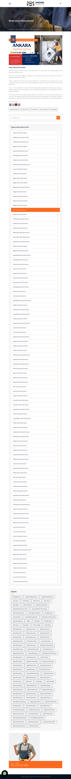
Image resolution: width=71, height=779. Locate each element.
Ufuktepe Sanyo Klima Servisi (20, 468)
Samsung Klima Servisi (45, 665)
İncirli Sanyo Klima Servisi (19, 332)
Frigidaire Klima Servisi (18, 653)
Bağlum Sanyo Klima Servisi (20, 183)
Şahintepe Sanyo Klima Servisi (21, 436)
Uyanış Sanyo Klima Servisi (20, 482)
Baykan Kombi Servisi (32, 689)
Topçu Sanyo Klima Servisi (19, 445)
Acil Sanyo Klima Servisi (19, 527)
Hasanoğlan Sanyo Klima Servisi (21, 314)
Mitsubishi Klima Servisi (32, 661)
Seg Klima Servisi (30, 669)
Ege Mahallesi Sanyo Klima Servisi (22, 255)
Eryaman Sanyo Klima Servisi (20, 278)
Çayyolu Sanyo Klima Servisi (20, 228)
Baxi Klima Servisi (17, 637)
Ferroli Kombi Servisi (31, 706)
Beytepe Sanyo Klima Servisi (20, 201)
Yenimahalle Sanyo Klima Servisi (21, 504)
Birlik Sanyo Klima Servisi (19, 210)
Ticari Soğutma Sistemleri (34, 613)
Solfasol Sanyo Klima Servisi (20, 427)
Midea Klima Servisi (17, 661)
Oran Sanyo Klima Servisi (19, 387)
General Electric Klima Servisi (49, 653)
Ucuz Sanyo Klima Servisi (19, 541)
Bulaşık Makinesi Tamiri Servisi (20, 609)
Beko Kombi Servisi (17, 694)
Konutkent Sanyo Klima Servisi (21, 364)
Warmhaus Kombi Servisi (19, 726)
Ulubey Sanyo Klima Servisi (20, 473)
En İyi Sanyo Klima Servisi (19, 577)
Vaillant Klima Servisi (31, 677)
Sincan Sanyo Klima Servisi (20, 423)
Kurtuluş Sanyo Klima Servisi (20, 368)
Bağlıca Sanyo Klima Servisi (20, 178)
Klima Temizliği (43, 109)
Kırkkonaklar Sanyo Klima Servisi (21, 355)
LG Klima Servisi (44, 657)
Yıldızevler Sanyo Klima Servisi (21, 513)
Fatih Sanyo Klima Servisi (19, 296)
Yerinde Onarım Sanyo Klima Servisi (22, 550)
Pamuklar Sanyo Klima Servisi (20, 400)
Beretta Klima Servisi (18, 641)
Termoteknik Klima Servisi (33, 673)
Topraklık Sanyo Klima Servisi (20, 455)
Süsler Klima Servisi (17, 673)
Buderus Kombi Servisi (45, 694)
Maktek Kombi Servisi (49, 710)
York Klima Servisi (17, 681)
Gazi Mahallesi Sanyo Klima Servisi (22, 300)
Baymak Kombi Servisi (47, 689)
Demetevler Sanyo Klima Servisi (21, 242)
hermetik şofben (48, 621)
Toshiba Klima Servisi (48, 673)
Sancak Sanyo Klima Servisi (20, 414)
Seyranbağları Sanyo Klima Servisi (22, 418)
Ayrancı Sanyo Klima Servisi (20, 169)
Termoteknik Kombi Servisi (37, 718)
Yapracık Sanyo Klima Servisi (20, 491)
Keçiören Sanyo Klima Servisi (20, 346)
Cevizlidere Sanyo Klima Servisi (21, 219)
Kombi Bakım (39, 681)
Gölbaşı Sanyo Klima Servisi (20, 305)
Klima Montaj (53, 109)
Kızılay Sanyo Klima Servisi (20, 350)
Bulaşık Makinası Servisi (47, 597)
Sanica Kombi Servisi (33, 714)
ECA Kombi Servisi (17, 706)
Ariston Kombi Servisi (18, 689)
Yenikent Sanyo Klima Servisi (20, 509)
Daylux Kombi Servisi (45, 697)
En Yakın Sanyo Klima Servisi (20, 581)
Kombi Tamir (29, 681)
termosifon (37, 621)
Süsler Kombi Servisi (48, 714)
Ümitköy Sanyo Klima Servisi (20, 486)
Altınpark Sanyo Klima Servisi (20, 160)
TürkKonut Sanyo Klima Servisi (21, 459)
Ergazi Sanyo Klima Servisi (20, 273)
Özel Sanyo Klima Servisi (19, 572)
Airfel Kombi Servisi (17, 685)
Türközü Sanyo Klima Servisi (20, 450)
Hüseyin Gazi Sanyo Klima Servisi (21, 323)
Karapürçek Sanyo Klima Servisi (21, 337)
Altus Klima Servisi (17, 633)
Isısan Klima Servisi (17, 657)
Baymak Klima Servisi (31, 637)
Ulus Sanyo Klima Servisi (19, 477)
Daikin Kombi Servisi (31, 697)
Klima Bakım (34, 109)
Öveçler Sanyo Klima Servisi (20, 396)
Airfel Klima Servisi (17, 629)
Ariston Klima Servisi (45, 633)
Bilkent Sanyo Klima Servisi (20, 205)
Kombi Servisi (26, 601)
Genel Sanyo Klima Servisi (19, 559)
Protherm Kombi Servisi (18, 714)
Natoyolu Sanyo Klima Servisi (20, 382)
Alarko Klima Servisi (31, 629)
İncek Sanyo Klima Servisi (19, 328)
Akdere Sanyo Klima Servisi (20, 146)
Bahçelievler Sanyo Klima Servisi (21, 187)
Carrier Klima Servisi (46, 641)
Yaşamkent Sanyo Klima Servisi (21, 495)
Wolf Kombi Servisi (33, 726)
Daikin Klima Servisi (31, 645)
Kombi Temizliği (50, 681)
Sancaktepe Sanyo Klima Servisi (21, 409)
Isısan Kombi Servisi (45, 706)
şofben (28, 621)
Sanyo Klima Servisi (14, 109)
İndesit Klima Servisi (31, 657)
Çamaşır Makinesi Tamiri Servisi (39, 609)
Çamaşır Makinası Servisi (31, 597)
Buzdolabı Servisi (17, 597)
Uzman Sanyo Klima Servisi (20, 536)
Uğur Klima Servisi (17, 677)
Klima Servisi (36, 601)
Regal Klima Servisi (31, 665)
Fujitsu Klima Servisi (33, 653)
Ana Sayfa (11, 29)
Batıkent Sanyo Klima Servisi (20, 196)
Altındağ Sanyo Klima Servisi (20, 155)
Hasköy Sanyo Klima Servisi (20, 319)
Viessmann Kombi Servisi (49, 722)
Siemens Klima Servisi (44, 669)
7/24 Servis (16, 601)
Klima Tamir (25, 109)
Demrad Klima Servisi (18, 649)
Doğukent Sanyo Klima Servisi (20, 251)
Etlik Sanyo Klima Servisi (19, 291)
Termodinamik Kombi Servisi (20, 718)
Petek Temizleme (27, 605)
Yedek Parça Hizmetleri (18, 613)
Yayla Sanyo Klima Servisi (19, 500)
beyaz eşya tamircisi (18, 621)
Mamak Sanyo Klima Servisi (20, 377)
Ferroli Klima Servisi (47, 649)
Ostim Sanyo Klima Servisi (19, 391)
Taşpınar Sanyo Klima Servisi (20, 441)
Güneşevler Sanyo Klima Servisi (21, 309)
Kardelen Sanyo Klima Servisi (20, 341)
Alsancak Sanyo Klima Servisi (20, 151)
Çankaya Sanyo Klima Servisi (20, 223)
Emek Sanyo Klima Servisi (19, 269)
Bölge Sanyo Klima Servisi (19, 554)
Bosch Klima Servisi (32, 641)
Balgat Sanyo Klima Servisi (20, 192)
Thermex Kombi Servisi (18, 722)
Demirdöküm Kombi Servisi (19, 702)
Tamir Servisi (47, 601)
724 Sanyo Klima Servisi (19, 532)
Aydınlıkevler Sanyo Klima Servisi (21, 164)
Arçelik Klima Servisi (31, 633)
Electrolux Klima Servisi (33, 649)
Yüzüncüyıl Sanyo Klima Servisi (21, 518)
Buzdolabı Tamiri (49, 613)
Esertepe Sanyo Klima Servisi (20, 282)
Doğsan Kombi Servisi (35, 702)
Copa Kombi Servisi (17, 697)
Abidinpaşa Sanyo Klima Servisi (21, 137)
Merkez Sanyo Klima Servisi (20, 563)
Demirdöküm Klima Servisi (46, 645)
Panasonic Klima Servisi (48, 661)
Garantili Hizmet (17, 617)
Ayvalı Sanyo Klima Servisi (19, 174)
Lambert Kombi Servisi (34, 710)
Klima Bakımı (16, 605)
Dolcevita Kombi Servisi (50, 702)
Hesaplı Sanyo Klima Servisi (20, 545)
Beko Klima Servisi (44, 637)
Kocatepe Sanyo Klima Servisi (20, 359)
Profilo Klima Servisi (18, 665)
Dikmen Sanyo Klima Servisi (20, 246)
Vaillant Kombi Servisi (33, 722)
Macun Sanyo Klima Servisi (20, 373)
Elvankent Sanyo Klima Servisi (20, 264)
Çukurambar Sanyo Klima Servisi (21, 237)
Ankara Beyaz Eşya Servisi (31, 617)
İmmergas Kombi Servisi (19, 710)
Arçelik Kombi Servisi (46, 685)
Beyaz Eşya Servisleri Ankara (49, 617)
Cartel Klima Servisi (17, 645)
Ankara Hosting (46, 776)
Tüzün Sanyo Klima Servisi (19, 464)
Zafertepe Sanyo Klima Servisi (20, 523)
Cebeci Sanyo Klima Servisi (20, 214)
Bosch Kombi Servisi (31, 694)
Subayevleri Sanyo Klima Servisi (21, 432)
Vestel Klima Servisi (45, 677)
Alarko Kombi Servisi (31, 685)
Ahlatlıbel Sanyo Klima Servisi (20, 142)
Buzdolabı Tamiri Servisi (41, 605)
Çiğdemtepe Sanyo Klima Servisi (21, 232)
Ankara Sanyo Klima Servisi (22, 29)
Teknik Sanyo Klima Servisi (20, 568)
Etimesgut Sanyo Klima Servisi (21, 287)
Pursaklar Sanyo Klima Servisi (20, 405)
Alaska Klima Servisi (45, 629)
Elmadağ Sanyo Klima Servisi (20, 260)
